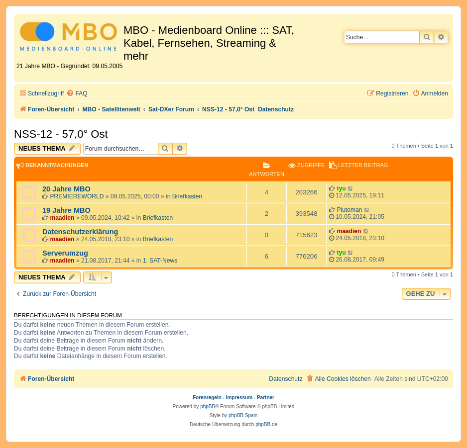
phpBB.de (266, 424)
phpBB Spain (243, 415)
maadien (62, 217)
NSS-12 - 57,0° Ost (61, 134)
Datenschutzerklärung (80, 232)
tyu (341, 188)
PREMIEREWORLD (77, 196)
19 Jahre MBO (66, 210)
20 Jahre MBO (66, 189)
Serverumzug (65, 253)
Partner (265, 397)
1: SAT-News (160, 260)
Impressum (239, 397)
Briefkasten (187, 196)
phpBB (207, 406)
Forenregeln (207, 397)
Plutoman (349, 209)
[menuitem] (76, 93)
